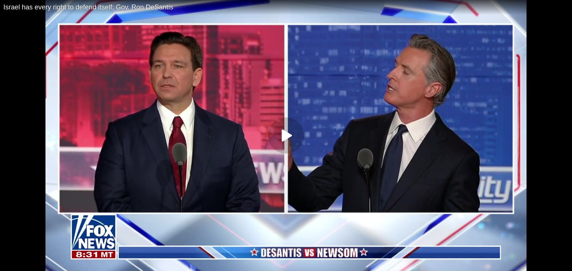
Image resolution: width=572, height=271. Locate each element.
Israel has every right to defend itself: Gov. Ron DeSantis (88, 7)
